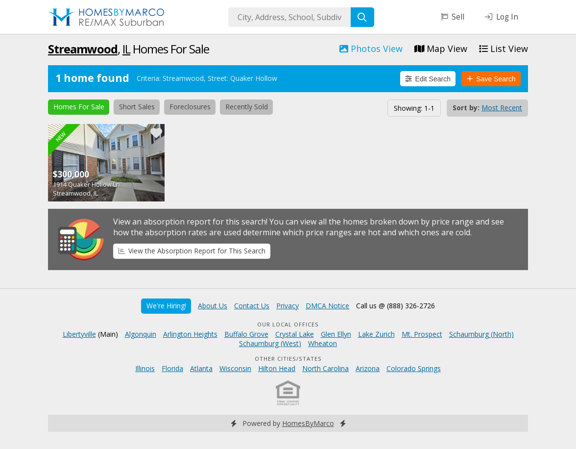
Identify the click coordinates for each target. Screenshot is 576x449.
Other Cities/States (288, 358)
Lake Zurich (376, 334)
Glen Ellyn (336, 334)
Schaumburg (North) (481, 334)
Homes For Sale (78, 106)
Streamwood (83, 49)
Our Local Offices (288, 324)
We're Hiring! (166, 305)
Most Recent (501, 107)
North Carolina (325, 368)
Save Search (491, 79)
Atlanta (201, 368)
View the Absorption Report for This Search (192, 250)
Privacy (287, 305)
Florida (172, 368)
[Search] (362, 17)
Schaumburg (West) (270, 343)
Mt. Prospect (422, 334)
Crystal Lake (294, 334)
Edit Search (428, 79)
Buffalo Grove (246, 334)
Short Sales (137, 106)
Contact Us (251, 305)
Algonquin (140, 334)
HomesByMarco (308, 423)
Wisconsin (235, 368)
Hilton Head (276, 368)
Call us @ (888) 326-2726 (395, 305)
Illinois (145, 368)
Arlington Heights (190, 334)
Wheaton (322, 343)
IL (126, 49)
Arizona (368, 368)
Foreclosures (190, 106)
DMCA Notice (327, 305)
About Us (212, 305)
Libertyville (79, 334)
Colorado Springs (413, 368)
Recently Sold (246, 106)
